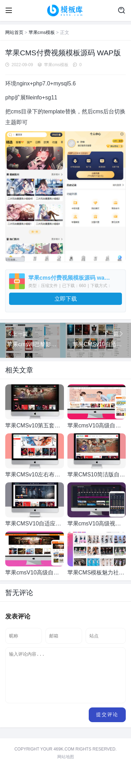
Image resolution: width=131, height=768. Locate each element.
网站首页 (14, 32)
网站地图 (65, 756)
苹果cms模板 (42, 32)
